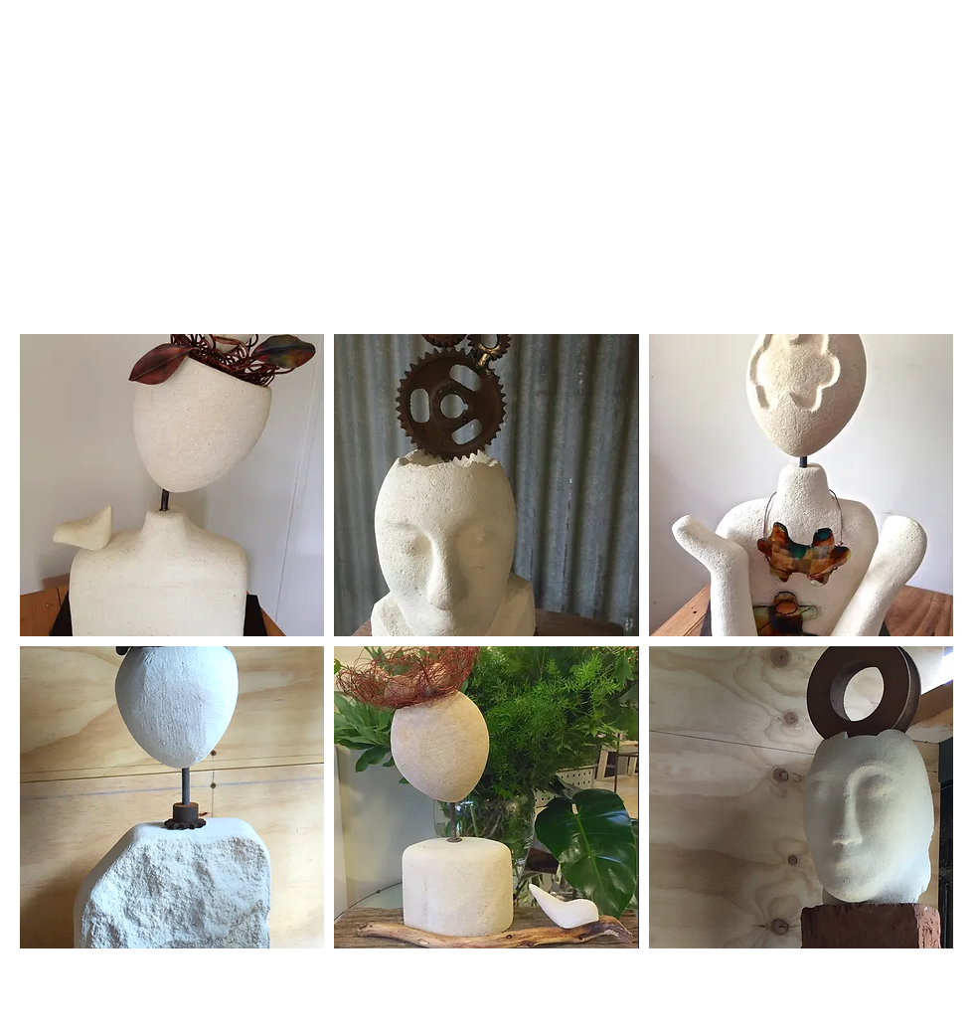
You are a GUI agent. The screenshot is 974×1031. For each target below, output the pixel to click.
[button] (172, 485)
